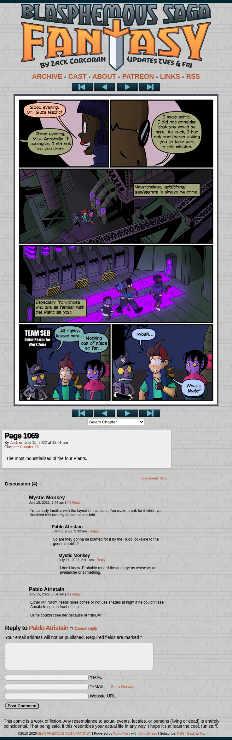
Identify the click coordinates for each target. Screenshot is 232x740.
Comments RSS (154, 478)
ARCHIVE (47, 76)
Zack (14, 442)
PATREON (138, 76)
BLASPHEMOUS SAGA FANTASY (64, 733)
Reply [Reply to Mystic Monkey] (76, 502)
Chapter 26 (29, 447)
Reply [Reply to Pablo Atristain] (94, 531)
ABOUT (104, 76)
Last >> (149, 87)
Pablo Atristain (48, 627)
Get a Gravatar (123, 687)
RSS (193, 76)
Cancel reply (86, 628)
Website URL (103, 695)
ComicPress (147, 733)
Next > (127, 87)
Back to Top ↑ (197, 733)
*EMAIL (113, 686)
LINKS (170, 76)
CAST (77, 76)
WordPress (121, 733)
